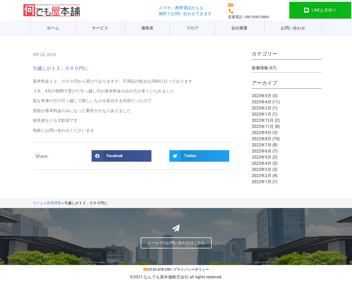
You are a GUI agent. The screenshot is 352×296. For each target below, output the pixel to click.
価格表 (147, 28)
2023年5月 (261, 95)
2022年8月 (261, 138)
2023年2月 (261, 108)
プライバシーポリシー (191, 284)
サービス (100, 28)
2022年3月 (261, 169)
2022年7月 (261, 144)
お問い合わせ (293, 28)
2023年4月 (261, 102)
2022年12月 (263, 120)
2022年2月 (261, 175)
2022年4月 (261, 163)
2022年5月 (261, 157)
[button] (121, 156)
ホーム (53, 28)
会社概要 (239, 28)
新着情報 (260, 67)
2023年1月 (261, 114)
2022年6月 (261, 151)
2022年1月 (261, 181)
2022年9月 (261, 132)
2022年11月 (263, 126)
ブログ (192, 28)
